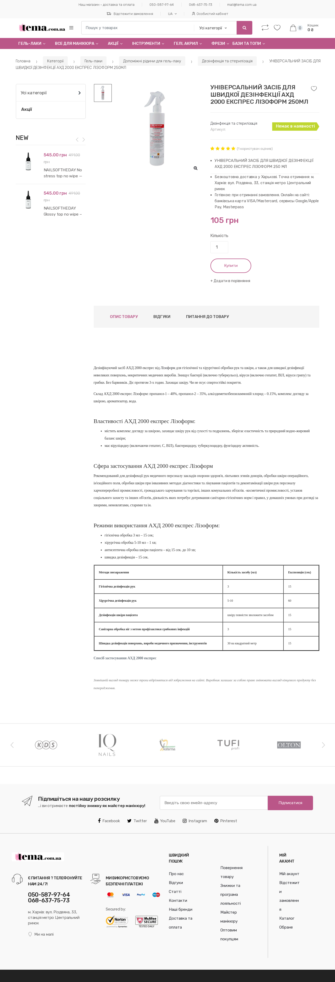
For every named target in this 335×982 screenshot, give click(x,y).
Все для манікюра (74, 43)
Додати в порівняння (232, 281)
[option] (157, 129)
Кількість (219, 235)
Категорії (55, 61)
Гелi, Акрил (186, 43)
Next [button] (323, 744)
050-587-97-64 (161, 5)
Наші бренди (180, 909)
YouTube (164, 821)
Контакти (178, 900)
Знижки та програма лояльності (230, 894)
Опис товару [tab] (124, 316)
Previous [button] (11, 744)
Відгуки (176, 882)
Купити (231, 265)
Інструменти (146, 43)
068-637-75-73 (200, 5)
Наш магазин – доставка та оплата (107, 5)
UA (170, 14)
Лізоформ (167, 368)
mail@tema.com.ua (241, 5)
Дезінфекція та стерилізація (227, 61)
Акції (113, 43)
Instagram (195, 821)
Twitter (137, 821)
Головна (23, 61)
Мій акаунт (289, 873)
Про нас (176, 873)
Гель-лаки (29, 43)
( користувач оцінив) (255, 149)
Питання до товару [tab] (207, 316)
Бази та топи (246, 43)
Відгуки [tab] (161, 316)
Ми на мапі (41, 934)
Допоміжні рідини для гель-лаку (152, 61)
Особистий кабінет (210, 14)
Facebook (109, 821)
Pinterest (225, 821)
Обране (286, 927)
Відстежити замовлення (130, 14)
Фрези (218, 43)
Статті (175, 891)
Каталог (286, 918)
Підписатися (290, 802)
